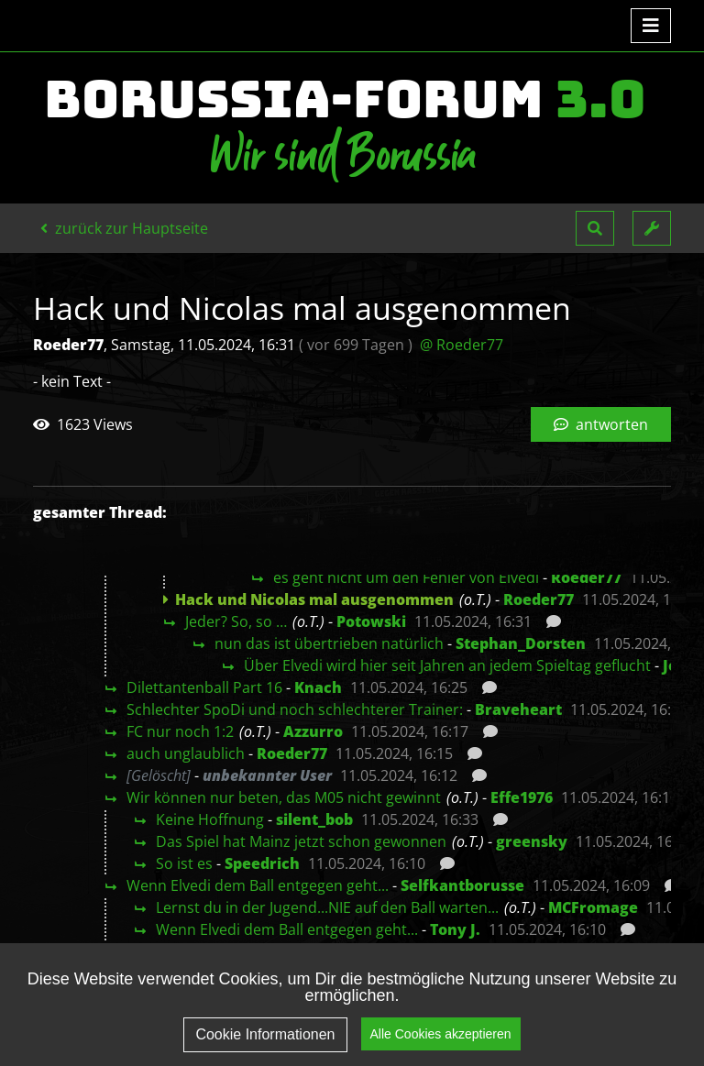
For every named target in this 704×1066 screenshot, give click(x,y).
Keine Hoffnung (210, 819)
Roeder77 (586, 577)
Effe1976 (521, 797)
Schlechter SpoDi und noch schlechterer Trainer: (295, 709)
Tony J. (455, 929)
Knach (318, 687)
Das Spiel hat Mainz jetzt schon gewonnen (301, 841)
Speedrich (262, 863)
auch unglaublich (185, 753)
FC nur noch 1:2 (180, 731)
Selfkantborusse (462, 885)
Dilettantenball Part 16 (204, 687)
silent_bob (314, 819)
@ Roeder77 (461, 345)
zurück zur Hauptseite (124, 228)
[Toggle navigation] (651, 25)
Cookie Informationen (265, 1042)
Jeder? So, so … (236, 621)
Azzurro (313, 731)
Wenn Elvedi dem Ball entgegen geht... (257, 885)
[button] (595, 228)
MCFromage (593, 907)
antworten (601, 424)
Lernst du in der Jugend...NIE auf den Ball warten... (327, 907)
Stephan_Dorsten (521, 643)
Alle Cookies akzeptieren (441, 1040)
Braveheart (518, 709)
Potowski (371, 621)
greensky (531, 841)
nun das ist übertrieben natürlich (329, 643)
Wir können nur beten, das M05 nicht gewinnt (284, 797)
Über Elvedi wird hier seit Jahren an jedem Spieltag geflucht (447, 665)
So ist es (184, 863)
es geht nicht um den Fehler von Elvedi (406, 577)
